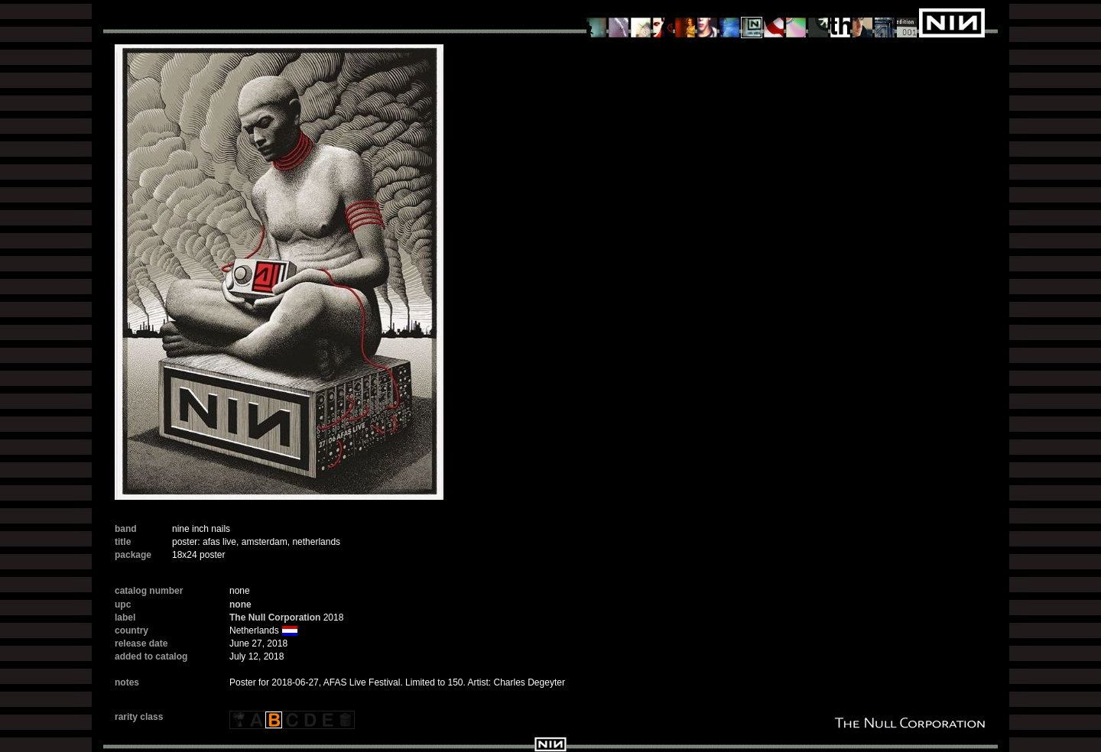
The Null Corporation (274, 617)
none (240, 604)
